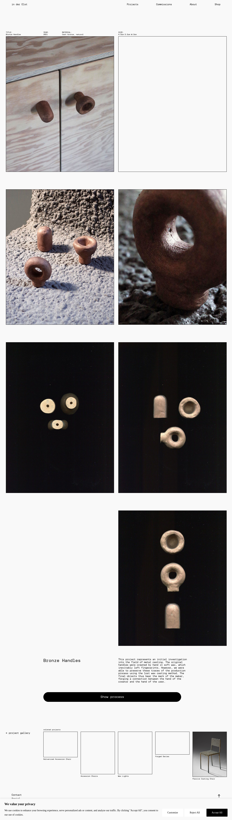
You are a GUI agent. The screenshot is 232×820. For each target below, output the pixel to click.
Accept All (217, 812)
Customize (172, 812)
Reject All (195, 812)
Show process (112, 697)
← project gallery (18, 733)
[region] (116, 809)
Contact (17, 794)
